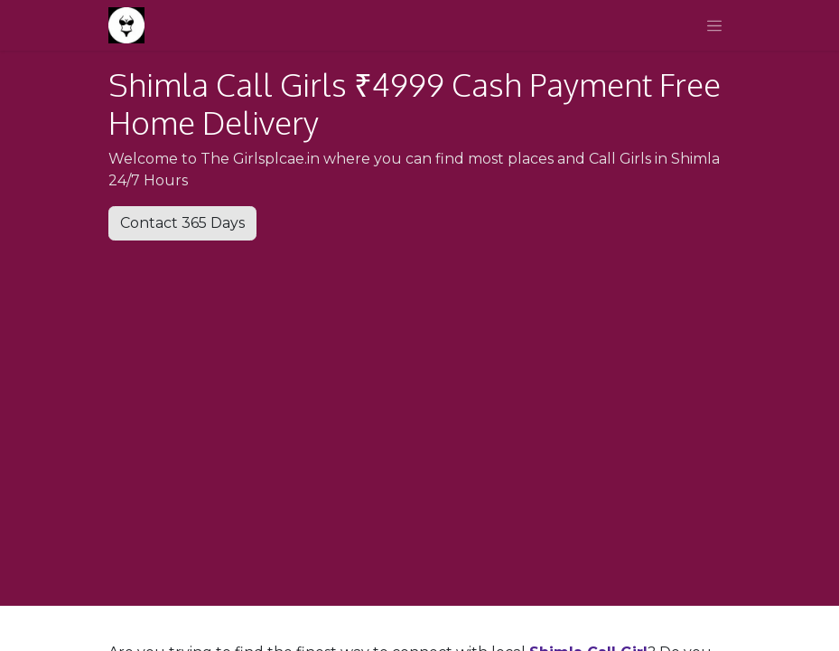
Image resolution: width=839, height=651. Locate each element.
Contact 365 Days (182, 222)
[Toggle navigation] (714, 25)
